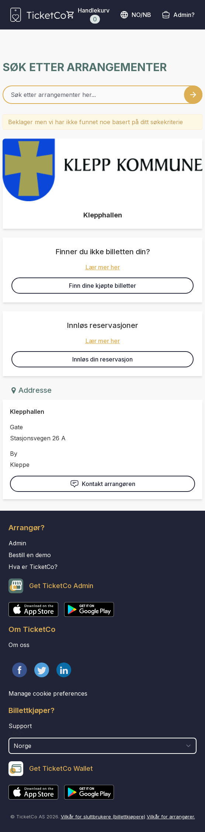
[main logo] (38, 15)
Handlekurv (94, 15)
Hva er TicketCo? (33, 566)
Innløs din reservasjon (102, 359)
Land (16, 734)
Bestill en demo (29, 555)
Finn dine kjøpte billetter (102, 285)
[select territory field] (102, 746)
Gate (16, 427)
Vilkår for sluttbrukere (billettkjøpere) (103, 816)
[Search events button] (193, 94)
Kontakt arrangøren (102, 483)
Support (20, 726)
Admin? (184, 14)
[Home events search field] (102, 94)
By (13, 453)
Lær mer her (103, 267)
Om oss (18, 645)
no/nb (135, 14)
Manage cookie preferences (47, 693)
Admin (17, 543)
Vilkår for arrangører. (171, 816)
